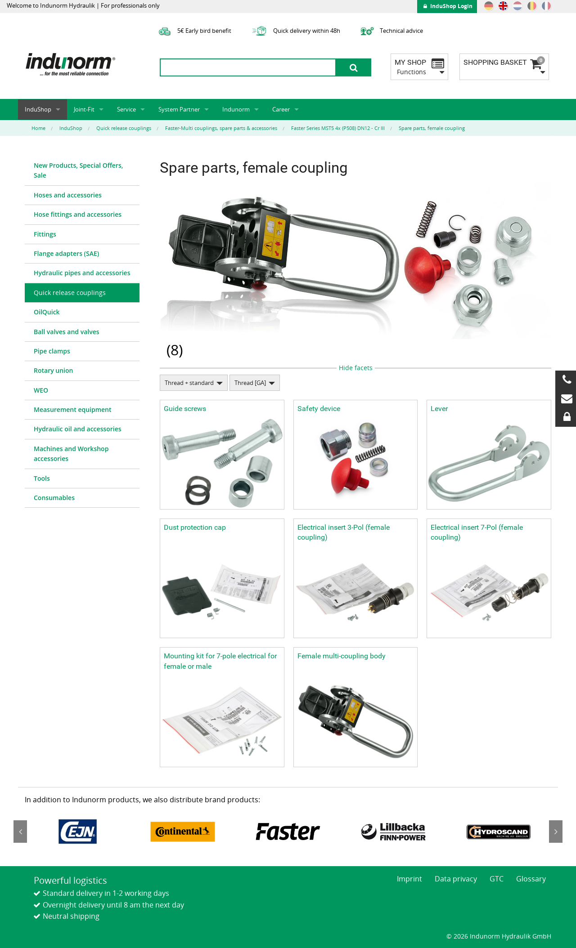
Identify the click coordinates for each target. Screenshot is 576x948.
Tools (42, 478)
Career (281, 109)
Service (126, 109)
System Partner (179, 109)
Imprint (409, 879)
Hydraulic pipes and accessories (82, 272)
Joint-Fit (84, 109)
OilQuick (47, 312)
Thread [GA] (250, 383)
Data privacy (456, 879)
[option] (77, 831)
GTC (497, 879)
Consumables (54, 497)
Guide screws (185, 408)
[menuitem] (82, 171)
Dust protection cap (195, 527)
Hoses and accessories (68, 195)
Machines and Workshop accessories (71, 453)
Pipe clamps (52, 351)
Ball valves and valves (66, 331)
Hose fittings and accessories (78, 214)
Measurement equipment (73, 409)
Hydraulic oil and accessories (78, 429)
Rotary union (53, 370)
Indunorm (236, 109)
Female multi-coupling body (341, 656)
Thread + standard (189, 383)
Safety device (318, 408)
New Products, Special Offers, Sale (78, 170)
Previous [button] (20, 831)
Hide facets (356, 367)
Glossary (531, 879)
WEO (41, 390)
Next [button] (555, 831)
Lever (439, 408)
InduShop (38, 109)
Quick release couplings (70, 292)
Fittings (45, 234)
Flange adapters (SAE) (66, 253)
